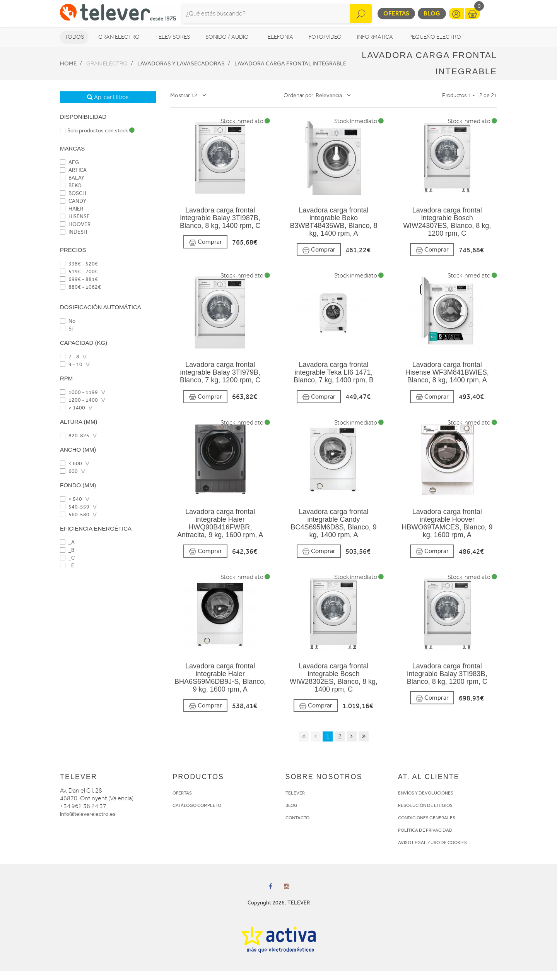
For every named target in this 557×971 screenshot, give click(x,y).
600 (69, 471)
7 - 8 (69, 356)
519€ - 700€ (79, 271)
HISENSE (75, 216)
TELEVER (295, 793)
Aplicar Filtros (107, 97)
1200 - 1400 (79, 400)
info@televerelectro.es (88, 814)
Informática (375, 37)
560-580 (74, 514)
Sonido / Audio (227, 37)
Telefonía (278, 37)
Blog (432, 13)
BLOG (291, 805)
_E (67, 565)
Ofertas (396, 13)
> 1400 (72, 407)
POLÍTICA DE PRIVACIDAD (425, 830)
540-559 (74, 506)
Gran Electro (119, 37)
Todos (74, 37)
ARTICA (73, 170)
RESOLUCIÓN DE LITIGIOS (425, 805)
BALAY (72, 178)
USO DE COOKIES (449, 842)
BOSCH (73, 193)
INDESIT (74, 232)
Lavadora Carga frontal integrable (290, 63)
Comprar (205, 242)
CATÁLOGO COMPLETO (197, 805)
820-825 (74, 435)
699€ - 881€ (79, 279)
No (67, 321)
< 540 (71, 499)
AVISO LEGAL (412, 842)
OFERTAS (182, 793)
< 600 (71, 463)
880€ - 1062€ (80, 287)
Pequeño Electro (434, 37)
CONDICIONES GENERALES (426, 817)
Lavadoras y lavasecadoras (181, 63)
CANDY (73, 201)
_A (67, 542)
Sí (66, 328)
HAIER (71, 209)
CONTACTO (297, 817)
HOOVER (75, 224)
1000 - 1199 (79, 392)
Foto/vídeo (325, 37)
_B (67, 550)
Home (68, 63)
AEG (69, 162)
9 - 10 (71, 364)
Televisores (172, 37)
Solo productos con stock (97, 130)
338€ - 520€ (79, 263)
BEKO (71, 185)
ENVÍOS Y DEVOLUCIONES (425, 793)
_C (67, 558)
